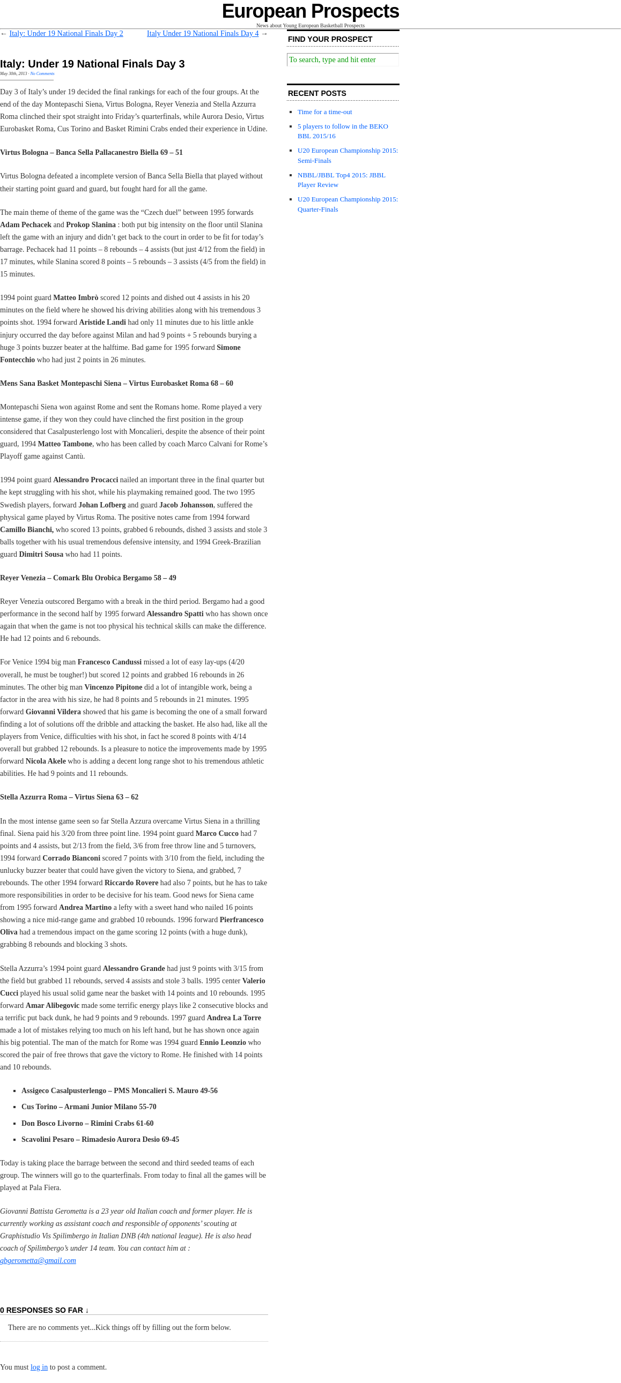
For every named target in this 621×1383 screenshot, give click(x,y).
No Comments (42, 73)
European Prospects (311, 11)
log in (39, 1367)
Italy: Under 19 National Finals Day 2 (66, 33)
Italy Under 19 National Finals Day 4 (202, 33)
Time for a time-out (325, 112)
